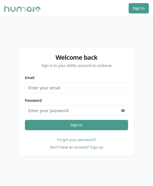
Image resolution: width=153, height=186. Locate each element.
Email (29, 77)
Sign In (139, 8)
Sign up (96, 147)
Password (33, 100)
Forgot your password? (76, 139)
